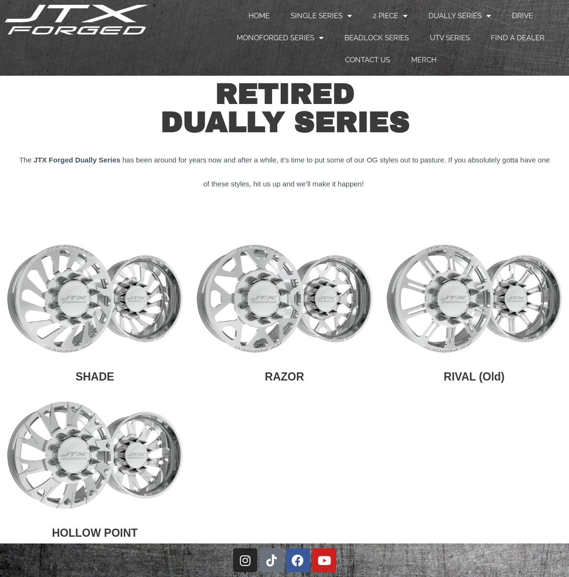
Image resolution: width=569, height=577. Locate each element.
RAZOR (284, 376)
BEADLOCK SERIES (376, 38)
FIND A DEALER (518, 38)
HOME (259, 16)
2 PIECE (390, 16)
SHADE (94, 376)
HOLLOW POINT (95, 533)
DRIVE (522, 16)
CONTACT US (367, 60)
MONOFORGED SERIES (280, 38)
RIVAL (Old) (474, 376)
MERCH (424, 60)
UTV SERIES (450, 38)
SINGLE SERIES (321, 16)
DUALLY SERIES (459, 16)
